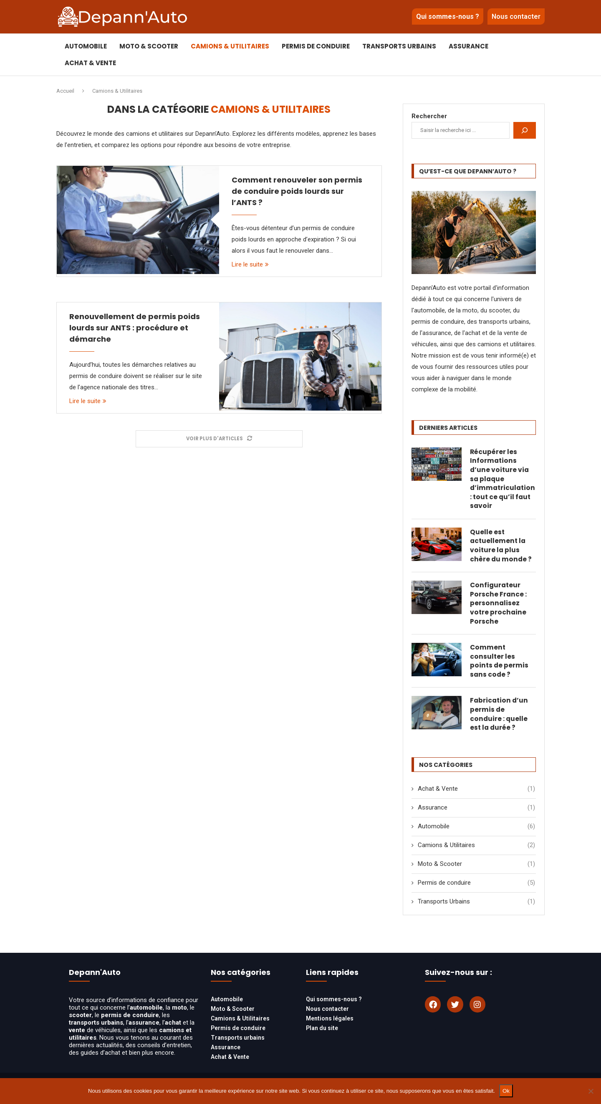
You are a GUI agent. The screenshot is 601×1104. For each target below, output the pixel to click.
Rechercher (429, 116)
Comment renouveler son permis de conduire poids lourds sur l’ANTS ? (297, 191)
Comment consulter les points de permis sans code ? (499, 666)
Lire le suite (250, 264)
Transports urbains (238, 1046)
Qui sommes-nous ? (447, 16)
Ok (506, 1091)
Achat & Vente (90, 62)
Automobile (86, 46)
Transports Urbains (399, 46)
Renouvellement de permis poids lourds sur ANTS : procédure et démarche (134, 327)
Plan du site (322, 1036)
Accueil (65, 91)
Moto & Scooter (148, 46)
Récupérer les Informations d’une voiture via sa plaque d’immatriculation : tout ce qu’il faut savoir (503, 480)
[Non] (590, 1091)
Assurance (468, 46)
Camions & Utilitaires (230, 46)
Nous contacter (516, 16)
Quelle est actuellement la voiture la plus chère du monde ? (501, 548)
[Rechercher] (524, 130)
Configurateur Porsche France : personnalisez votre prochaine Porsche (498, 607)
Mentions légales (330, 1027)
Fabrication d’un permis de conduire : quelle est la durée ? (500, 721)
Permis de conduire (316, 46)
